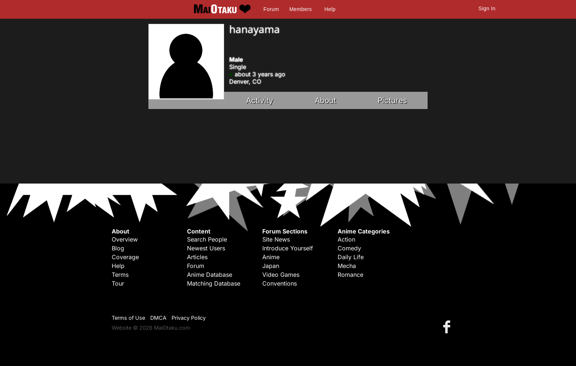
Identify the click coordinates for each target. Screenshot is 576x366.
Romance (350, 274)
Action (346, 239)
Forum (271, 9)
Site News (276, 239)
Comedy (349, 248)
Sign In (487, 8)
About (325, 100)
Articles (197, 257)
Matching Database (213, 283)
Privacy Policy (189, 318)
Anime (271, 257)
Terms (120, 274)
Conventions (279, 283)
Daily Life (351, 257)
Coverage (125, 257)
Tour (118, 283)
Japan (270, 265)
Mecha (347, 265)
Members (300, 9)
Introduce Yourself (287, 248)
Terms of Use (128, 318)
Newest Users (206, 248)
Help (329, 9)
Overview (125, 239)
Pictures (392, 100)
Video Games (280, 274)
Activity (259, 100)
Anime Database (209, 274)
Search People (207, 239)
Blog (118, 248)
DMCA (158, 318)
